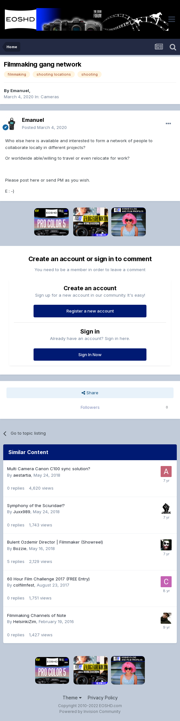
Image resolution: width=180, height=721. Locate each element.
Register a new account (90, 310)
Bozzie (19, 548)
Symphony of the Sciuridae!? (36, 505)
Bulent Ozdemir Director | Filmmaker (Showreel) (55, 542)
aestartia (22, 475)
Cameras (50, 96)
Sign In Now (90, 354)
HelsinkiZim (24, 621)
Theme (72, 697)
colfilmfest (23, 585)
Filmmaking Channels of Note (36, 615)
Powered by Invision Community (90, 711)
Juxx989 (21, 511)
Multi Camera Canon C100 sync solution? (48, 468)
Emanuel (19, 90)
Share (90, 393)
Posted (44, 127)
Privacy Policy (103, 697)
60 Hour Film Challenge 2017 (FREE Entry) (48, 578)
